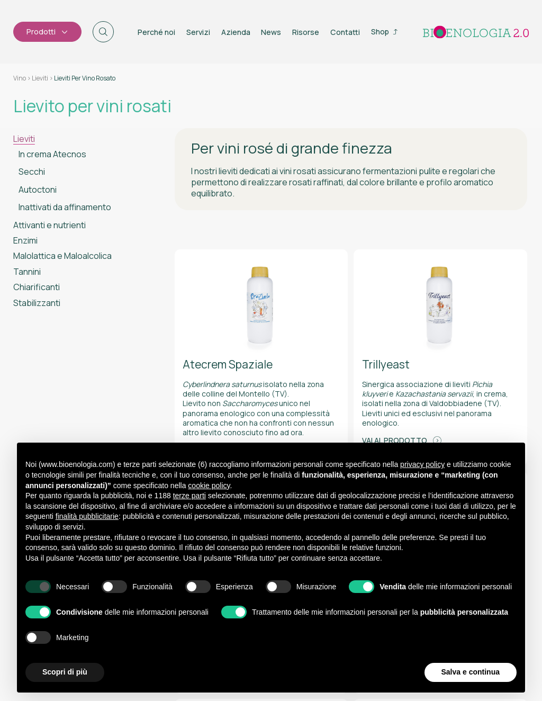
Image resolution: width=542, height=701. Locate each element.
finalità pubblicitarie (87, 516)
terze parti (189, 495)
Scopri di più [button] (64, 672)
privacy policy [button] (422, 464)
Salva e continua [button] (470, 672)
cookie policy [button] (209, 485)
